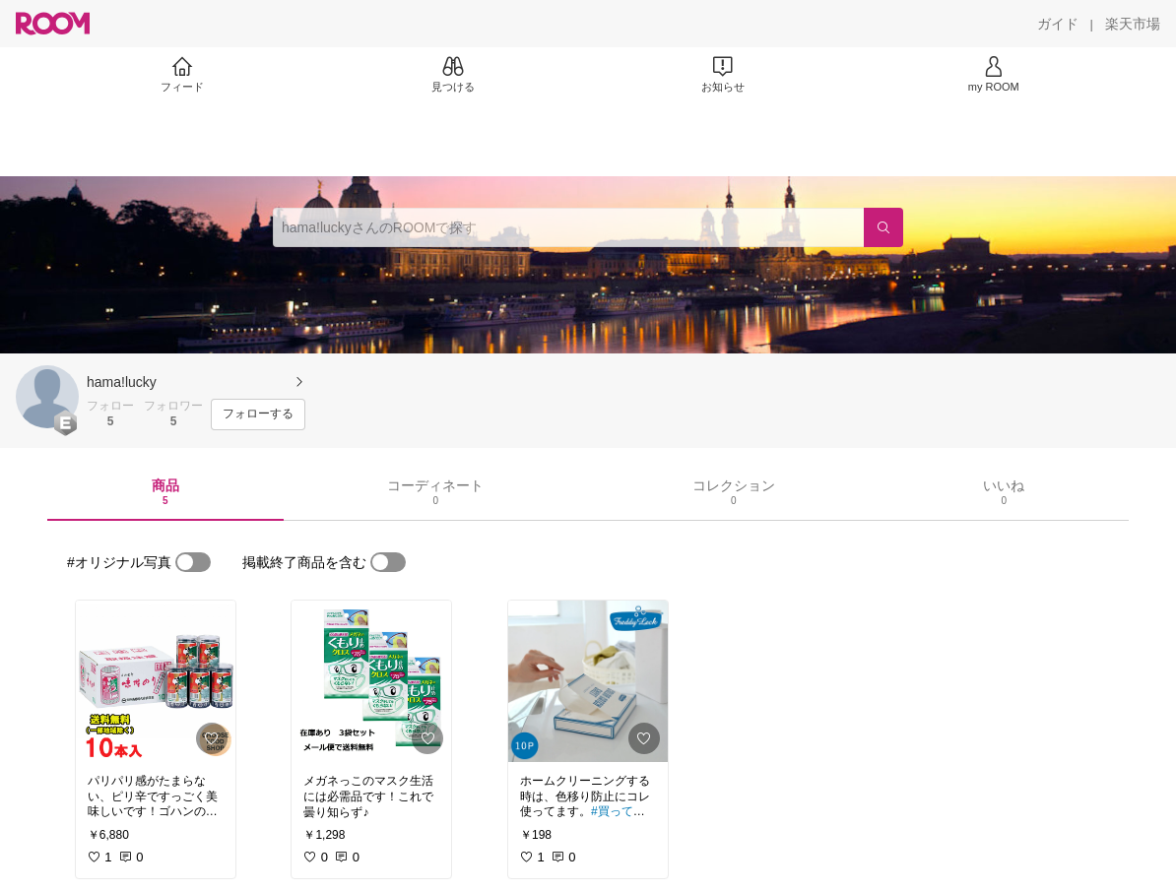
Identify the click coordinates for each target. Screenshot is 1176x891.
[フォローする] (258, 414)
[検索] (883, 227)
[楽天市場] (1132, 23)
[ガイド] (1057, 23)
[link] (155, 681)
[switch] (193, 562)
